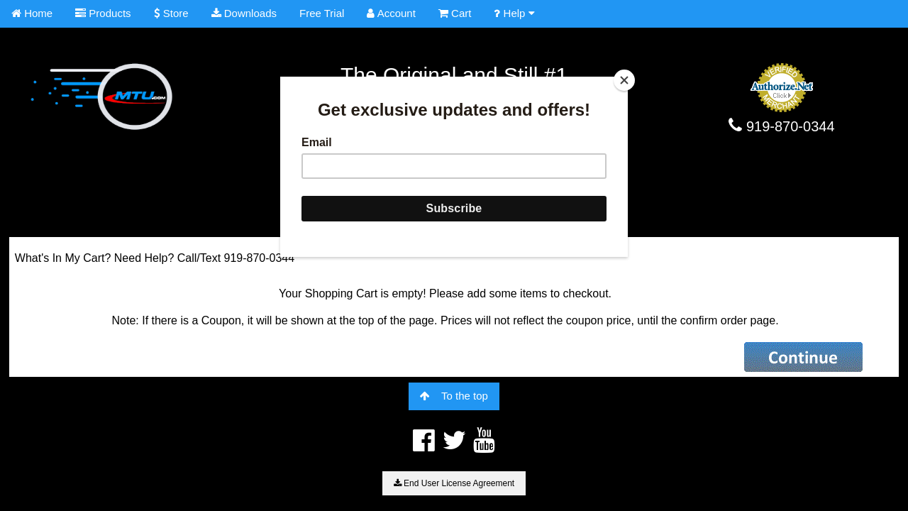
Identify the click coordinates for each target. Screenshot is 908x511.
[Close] (624, 80)
